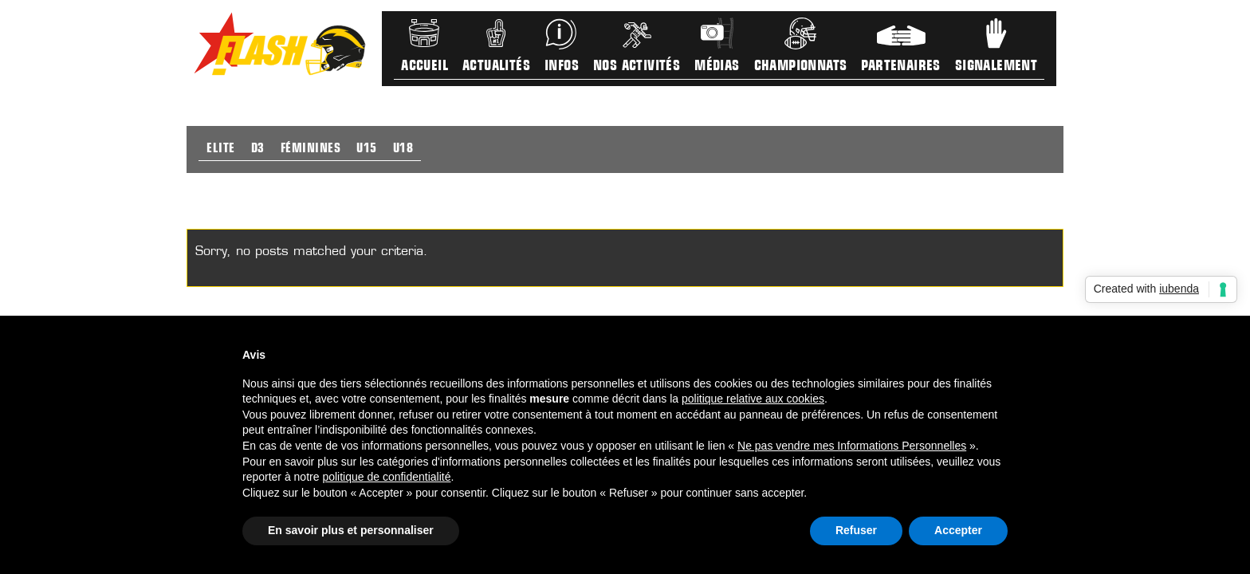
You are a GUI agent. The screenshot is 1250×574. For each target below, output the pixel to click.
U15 (366, 149)
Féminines (311, 149)
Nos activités (636, 66)
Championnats (800, 66)
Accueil (424, 66)
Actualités (496, 66)
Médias (716, 66)
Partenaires (900, 66)
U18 (403, 149)
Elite (220, 149)
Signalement (996, 66)
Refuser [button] (856, 530)
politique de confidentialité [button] (386, 476)
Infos (561, 66)
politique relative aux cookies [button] (753, 398)
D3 (258, 149)
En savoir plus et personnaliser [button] (351, 530)
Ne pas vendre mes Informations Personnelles (851, 445)
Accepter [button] (958, 530)
